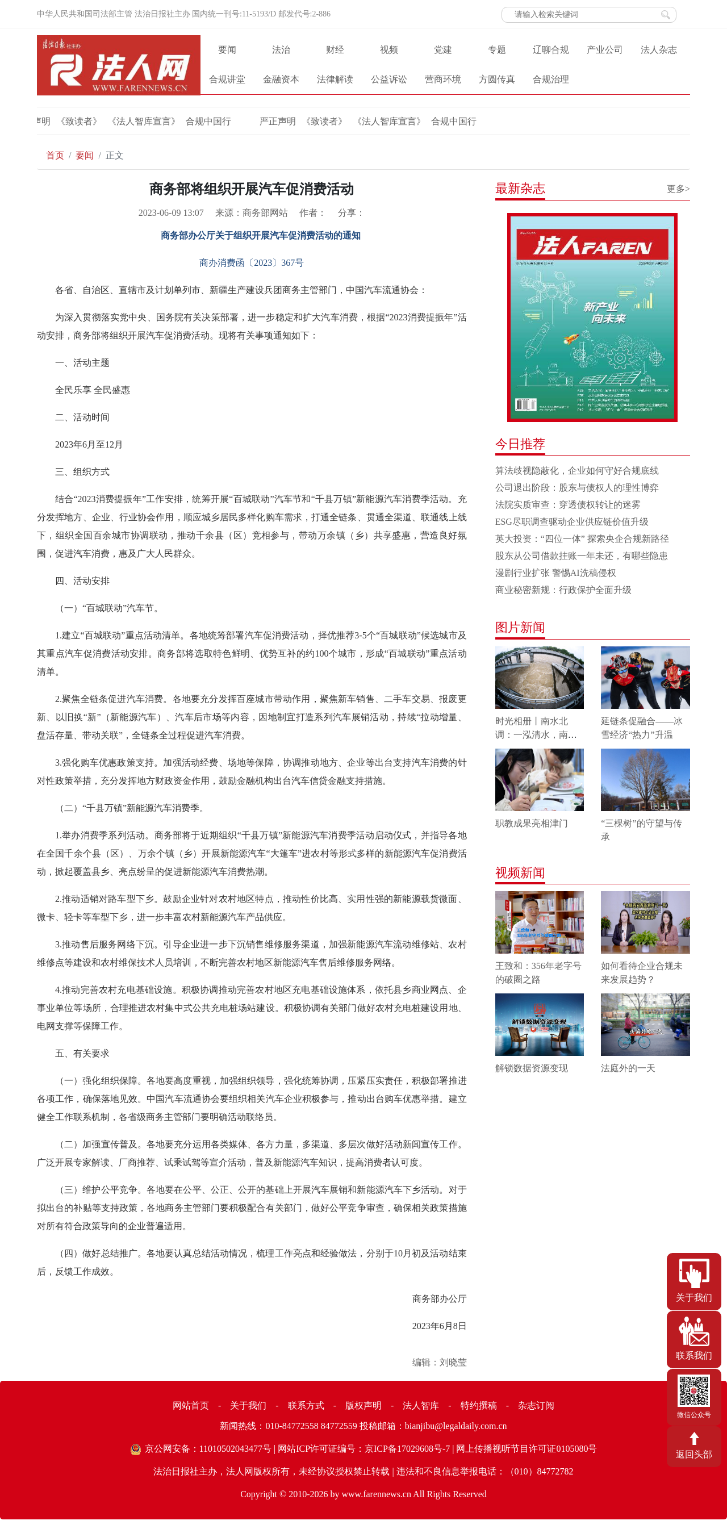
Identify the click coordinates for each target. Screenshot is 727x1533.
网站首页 (191, 1405)
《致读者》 (58, 121)
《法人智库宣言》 (123, 121)
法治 (281, 50)
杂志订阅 (536, 1405)
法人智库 (421, 1405)
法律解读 (335, 79)
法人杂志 (659, 50)
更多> (678, 189)
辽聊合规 (551, 50)
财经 (335, 50)
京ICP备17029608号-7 (407, 1448)
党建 (443, 50)
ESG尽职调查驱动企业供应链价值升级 (572, 522)
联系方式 (306, 1405)
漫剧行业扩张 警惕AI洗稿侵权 (555, 573)
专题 (497, 50)
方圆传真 (497, 79)
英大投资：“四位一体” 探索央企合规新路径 (582, 539)
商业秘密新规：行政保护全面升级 (563, 590)
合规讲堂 (227, 79)
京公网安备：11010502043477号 (208, 1448)
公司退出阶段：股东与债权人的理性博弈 (577, 487)
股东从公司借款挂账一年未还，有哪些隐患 (581, 556)
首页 (55, 155)
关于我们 (248, 1405)
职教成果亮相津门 (531, 823)
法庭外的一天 (628, 1068)
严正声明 (257, 121)
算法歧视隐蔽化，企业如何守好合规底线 (577, 470)
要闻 (227, 50)
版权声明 (363, 1405)
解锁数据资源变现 (531, 1068)
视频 (389, 50)
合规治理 (551, 79)
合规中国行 (188, 121)
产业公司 (605, 50)
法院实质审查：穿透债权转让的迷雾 (568, 504)
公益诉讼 (389, 79)
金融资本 (281, 79)
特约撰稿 (479, 1405)
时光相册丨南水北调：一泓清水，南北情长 (536, 734)
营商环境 (443, 79)
